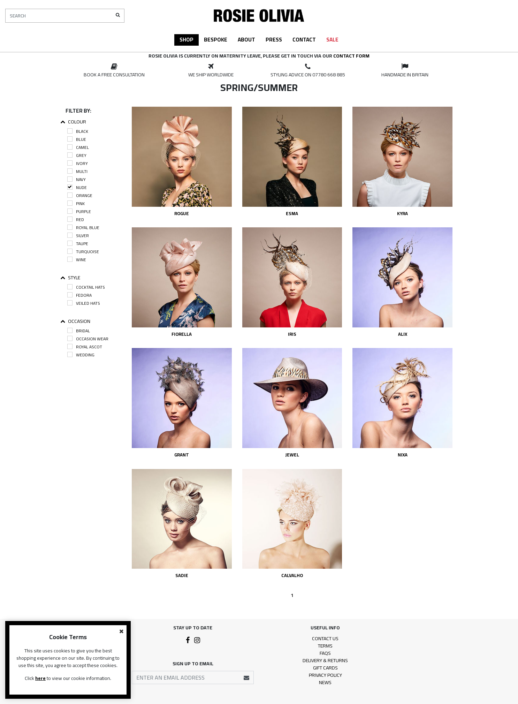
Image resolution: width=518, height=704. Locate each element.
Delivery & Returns (325, 660)
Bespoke (215, 40)
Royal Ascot (84, 347)
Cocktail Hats (86, 287)
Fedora (79, 295)
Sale (332, 40)
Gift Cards (325, 667)
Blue (76, 139)
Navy (76, 179)
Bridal (78, 331)
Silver (78, 236)
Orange (79, 195)
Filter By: (78, 111)
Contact (304, 40)
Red (75, 219)
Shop (186, 40)
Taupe (77, 244)
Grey (76, 155)
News (325, 682)
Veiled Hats (83, 303)
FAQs (325, 653)
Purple (79, 211)
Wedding (80, 355)
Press (274, 40)
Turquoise (83, 252)
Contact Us (325, 638)
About (246, 40)
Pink (76, 203)
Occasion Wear (87, 339)
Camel (78, 147)
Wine (76, 260)
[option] (114, 71)
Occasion (75, 321)
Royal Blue (83, 228)
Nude (77, 187)
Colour (73, 122)
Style (70, 277)
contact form (351, 55)
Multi (77, 171)
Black (77, 131)
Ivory (77, 163)
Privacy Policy (325, 675)
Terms (325, 645)
